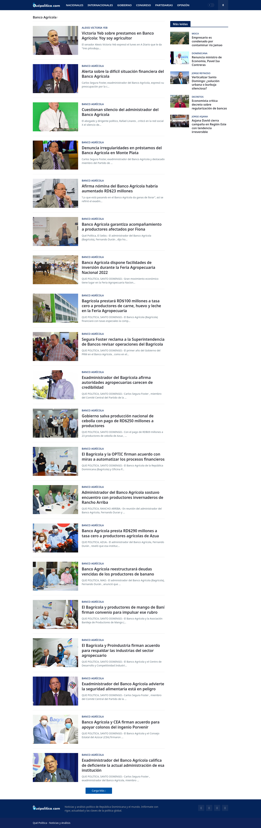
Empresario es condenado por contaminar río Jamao (207, 41)
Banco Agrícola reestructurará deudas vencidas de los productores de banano (118, 571)
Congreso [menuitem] (143, 5)
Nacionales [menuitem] (74, 5)
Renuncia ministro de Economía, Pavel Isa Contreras (207, 61)
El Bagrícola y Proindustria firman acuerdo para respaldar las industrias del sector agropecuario (121, 650)
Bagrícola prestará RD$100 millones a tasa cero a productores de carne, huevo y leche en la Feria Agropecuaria (121, 306)
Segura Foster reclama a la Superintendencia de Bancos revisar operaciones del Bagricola (123, 342)
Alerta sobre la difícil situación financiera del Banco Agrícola (123, 74)
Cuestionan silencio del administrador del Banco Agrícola (120, 112)
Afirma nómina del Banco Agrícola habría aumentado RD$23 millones (120, 188)
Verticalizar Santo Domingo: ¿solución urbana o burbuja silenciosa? (205, 82)
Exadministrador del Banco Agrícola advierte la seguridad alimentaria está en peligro (123, 686)
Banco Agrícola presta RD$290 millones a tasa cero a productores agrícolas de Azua (120, 533)
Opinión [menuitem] (183, 5)
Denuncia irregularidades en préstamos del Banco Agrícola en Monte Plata (122, 150)
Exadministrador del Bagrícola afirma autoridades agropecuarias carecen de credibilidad (117, 382)
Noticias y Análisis (59, 823)
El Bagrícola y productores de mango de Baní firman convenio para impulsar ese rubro (123, 610)
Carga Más (98, 790)
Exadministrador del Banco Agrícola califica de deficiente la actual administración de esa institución (123, 765)
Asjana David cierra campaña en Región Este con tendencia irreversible (209, 126)
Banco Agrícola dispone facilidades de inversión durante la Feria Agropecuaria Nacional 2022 (118, 267)
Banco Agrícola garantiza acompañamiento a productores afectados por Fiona (122, 227)
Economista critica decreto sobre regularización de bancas (209, 104)
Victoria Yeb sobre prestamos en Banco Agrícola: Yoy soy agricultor (118, 36)
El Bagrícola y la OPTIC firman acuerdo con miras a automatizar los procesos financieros (123, 457)
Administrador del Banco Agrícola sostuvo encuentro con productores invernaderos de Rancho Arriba (122, 497)
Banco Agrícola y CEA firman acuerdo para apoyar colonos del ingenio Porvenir (121, 724)
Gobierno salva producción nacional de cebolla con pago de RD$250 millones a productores (118, 421)
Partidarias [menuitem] (164, 5)
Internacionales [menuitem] (100, 5)
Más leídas (180, 24)
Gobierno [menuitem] (124, 5)
